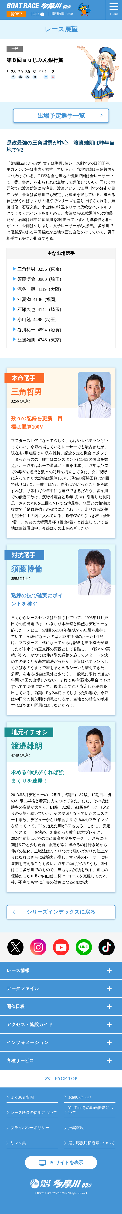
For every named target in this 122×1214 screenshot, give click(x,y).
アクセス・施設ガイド (59, 1024)
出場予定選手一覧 (61, 115)
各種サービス (59, 1060)
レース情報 (59, 970)
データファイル (59, 988)
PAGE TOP (66, 1078)
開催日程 (59, 1006)
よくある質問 (22, 1097)
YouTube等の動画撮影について (91, 1110)
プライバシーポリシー (29, 1128)
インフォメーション (59, 1042)
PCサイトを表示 (66, 1162)
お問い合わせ (80, 1097)
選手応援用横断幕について (91, 1143)
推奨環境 (76, 1128)
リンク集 (18, 1143)
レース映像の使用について (33, 1112)
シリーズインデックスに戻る (61, 912)
